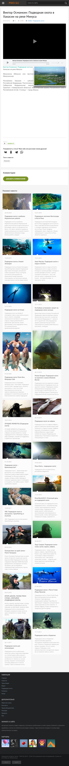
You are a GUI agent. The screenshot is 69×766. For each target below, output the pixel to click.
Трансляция (5, 683)
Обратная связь (7, 703)
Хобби (30, 21)
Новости (4, 680)
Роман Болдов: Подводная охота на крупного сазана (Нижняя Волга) (46, 378)
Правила (4, 713)
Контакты (5, 705)
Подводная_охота (38, 21)
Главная (4, 678)
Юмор (3, 693)
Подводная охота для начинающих (12, 647)
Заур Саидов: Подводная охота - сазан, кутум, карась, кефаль (46, 545)
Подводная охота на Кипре (14, 310)
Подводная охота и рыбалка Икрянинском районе (15, 217)
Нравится (11, 143)
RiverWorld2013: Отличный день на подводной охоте (46, 499)
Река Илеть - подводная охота (45, 466)
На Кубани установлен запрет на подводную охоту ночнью (46, 309)
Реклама (4, 710)
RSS (3, 716)
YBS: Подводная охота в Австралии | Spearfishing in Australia (14, 514)
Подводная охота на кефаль (45, 421)
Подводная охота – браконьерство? (11, 466)
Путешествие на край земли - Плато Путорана (15, 552)
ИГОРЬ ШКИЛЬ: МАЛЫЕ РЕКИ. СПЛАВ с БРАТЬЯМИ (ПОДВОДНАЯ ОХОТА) (15, 598)
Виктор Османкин (10, 67)
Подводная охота (24, 67)
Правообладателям (8, 708)
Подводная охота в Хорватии (45, 635)
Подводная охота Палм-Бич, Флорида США (15, 378)
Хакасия (7, 161)
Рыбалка (4, 691)
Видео (3, 686)
